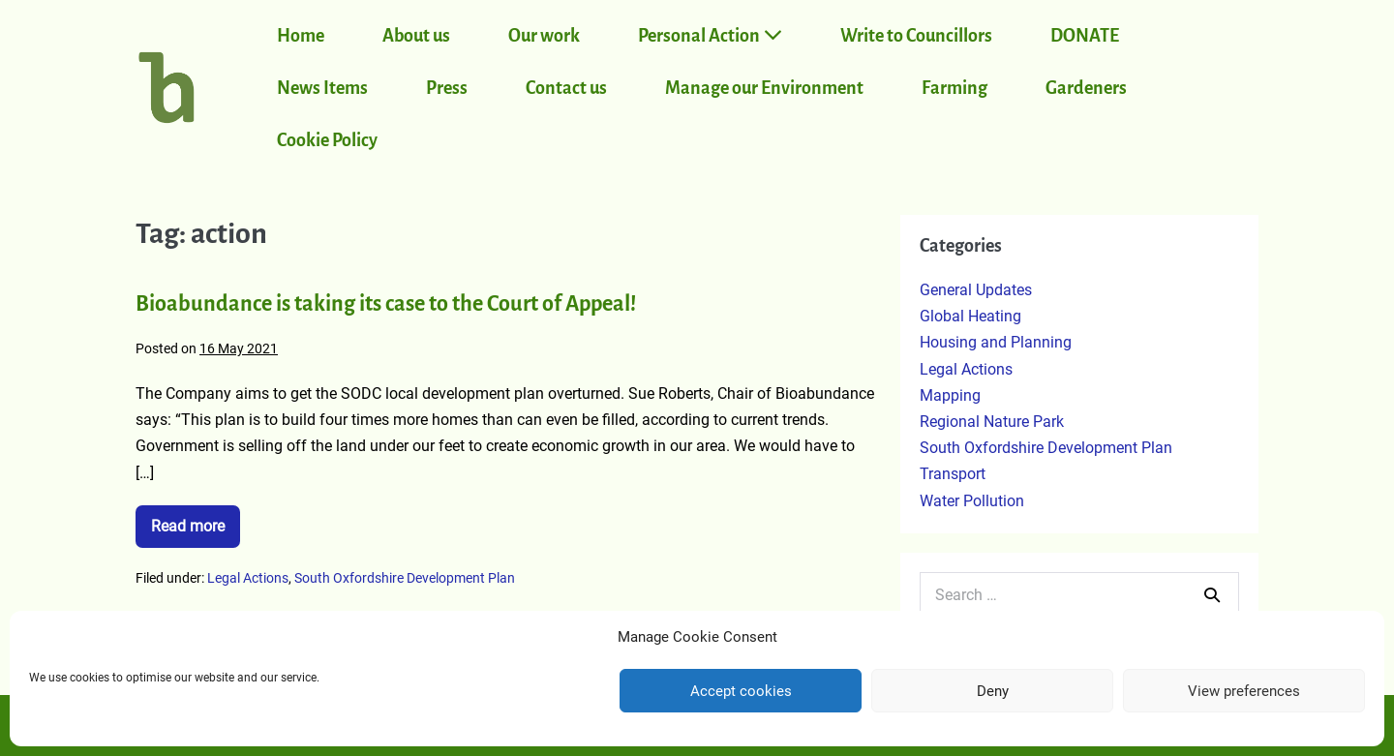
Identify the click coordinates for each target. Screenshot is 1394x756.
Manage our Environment (764, 88)
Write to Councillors (916, 35)
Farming (954, 88)
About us (416, 35)
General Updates (976, 290)
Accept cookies (741, 691)
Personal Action (710, 35)
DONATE (1084, 35)
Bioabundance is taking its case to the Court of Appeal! (386, 304)
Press (447, 88)
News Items (322, 88)
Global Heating (970, 316)
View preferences (1244, 691)
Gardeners (1086, 88)
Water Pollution (972, 501)
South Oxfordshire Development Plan (404, 578)
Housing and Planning (996, 342)
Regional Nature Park (992, 421)
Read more (195, 520)
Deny (993, 691)
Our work (544, 35)
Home (300, 35)
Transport (952, 474)
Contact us (566, 88)
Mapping (950, 395)
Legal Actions (247, 578)
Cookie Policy (327, 140)
